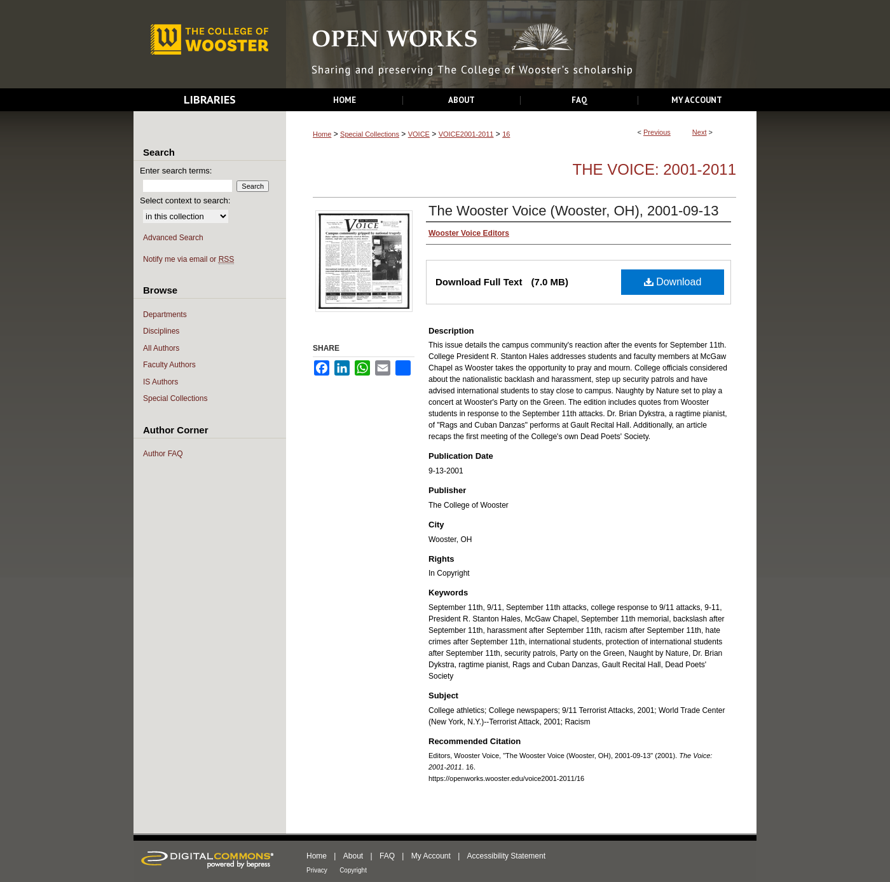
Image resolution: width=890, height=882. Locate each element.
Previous (657, 132)
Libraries (210, 99)
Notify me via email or (188, 259)
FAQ (387, 855)
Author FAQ (163, 453)
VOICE (419, 134)
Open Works (521, 45)
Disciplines (161, 331)
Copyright (353, 870)
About (353, 855)
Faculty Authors (169, 364)
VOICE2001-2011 (466, 134)
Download (673, 281)
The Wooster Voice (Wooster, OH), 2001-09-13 (573, 211)
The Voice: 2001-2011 (654, 169)
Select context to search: (185, 200)
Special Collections (369, 134)
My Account (431, 855)
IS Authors (160, 381)
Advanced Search (173, 237)
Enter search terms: (176, 170)
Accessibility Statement (506, 855)
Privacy (316, 870)
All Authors (161, 348)
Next (699, 132)
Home (322, 134)
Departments (165, 314)
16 (506, 134)
